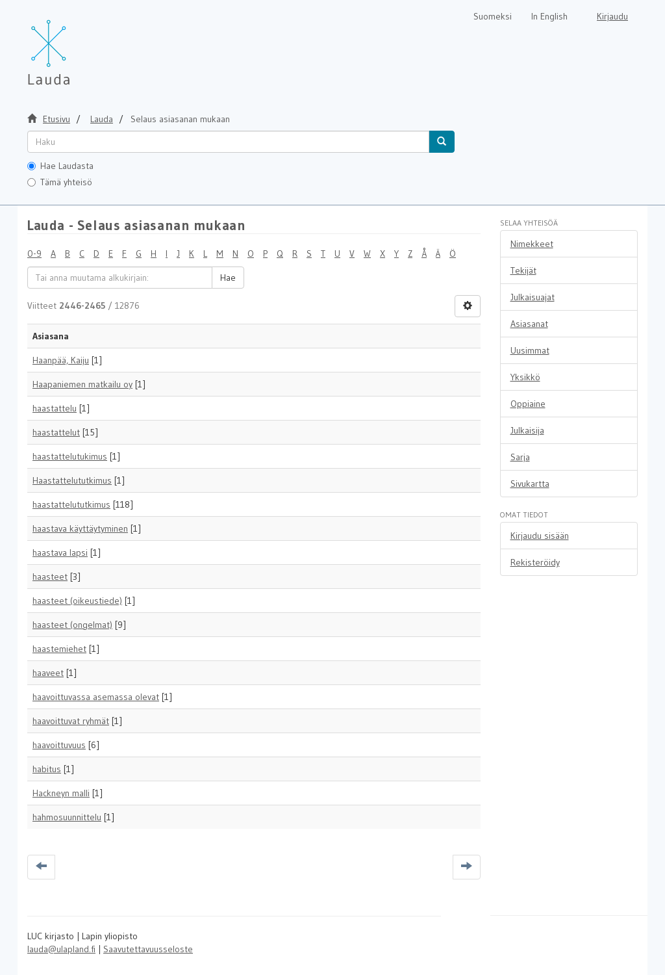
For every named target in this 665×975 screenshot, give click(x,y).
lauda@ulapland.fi (61, 949)
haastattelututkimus (71, 504)
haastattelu (54, 408)
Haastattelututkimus (72, 480)
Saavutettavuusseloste (148, 949)
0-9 (34, 253)
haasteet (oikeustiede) (77, 600)
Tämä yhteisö (59, 182)
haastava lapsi (60, 552)
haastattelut (56, 432)
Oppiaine (528, 404)
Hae (228, 277)
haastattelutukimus (69, 456)
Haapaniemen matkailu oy (82, 384)
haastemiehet (59, 649)
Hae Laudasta (60, 166)
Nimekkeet (531, 244)
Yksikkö (525, 377)
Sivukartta (529, 483)
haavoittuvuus (59, 745)
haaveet (48, 673)
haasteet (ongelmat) (72, 624)
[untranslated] (228, 142)
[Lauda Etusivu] (76, 45)
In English (549, 16)
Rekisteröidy (535, 562)
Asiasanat (529, 324)
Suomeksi (492, 16)
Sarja (520, 457)
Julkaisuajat (532, 297)
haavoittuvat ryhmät (70, 721)
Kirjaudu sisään (539, 535)
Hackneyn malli (61, 793)
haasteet (50, 576)
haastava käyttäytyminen (80, 528)
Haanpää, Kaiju (60, 360)
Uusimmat (529, 350)
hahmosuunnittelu (66, 817)
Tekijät (523, 270)
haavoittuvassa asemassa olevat (95, 697)
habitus (46, 769)
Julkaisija (527, 430)
